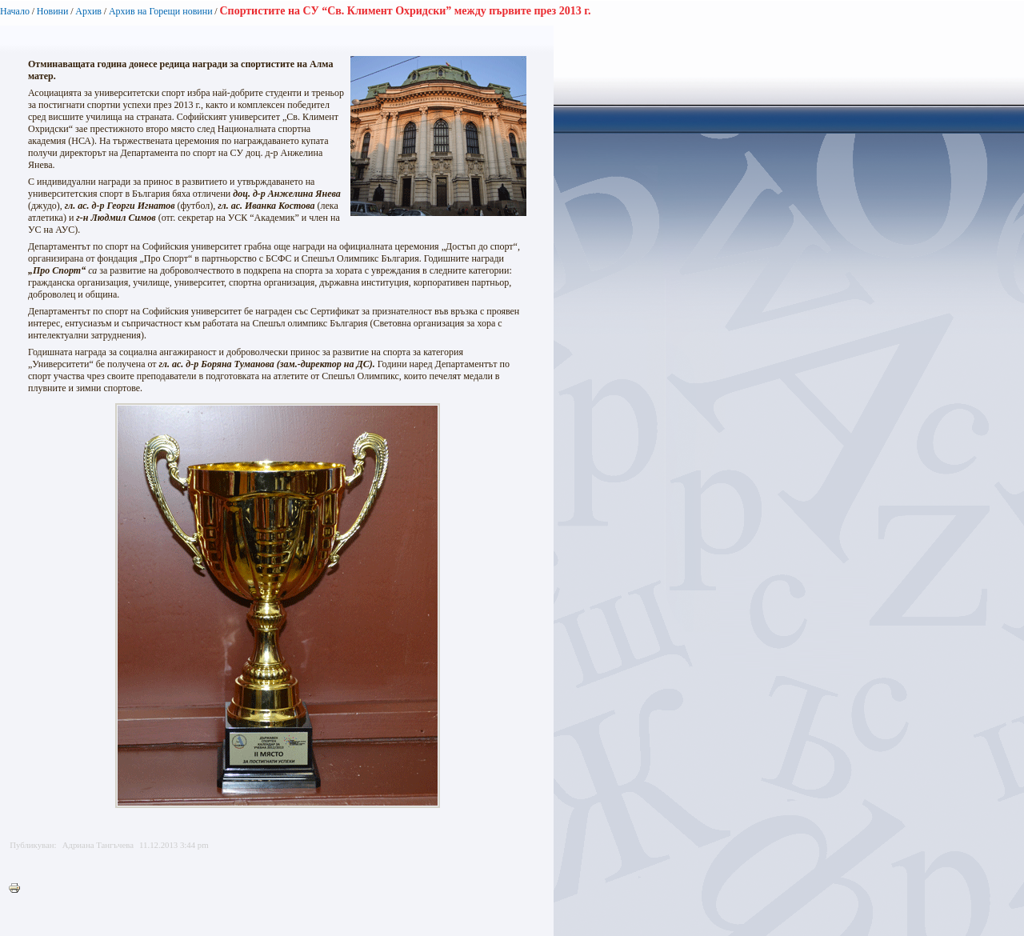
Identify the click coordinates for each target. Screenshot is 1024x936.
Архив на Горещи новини (161, 11)
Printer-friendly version (18, 889)
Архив (88, 11)
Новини (53, 11)
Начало (15, 11)
